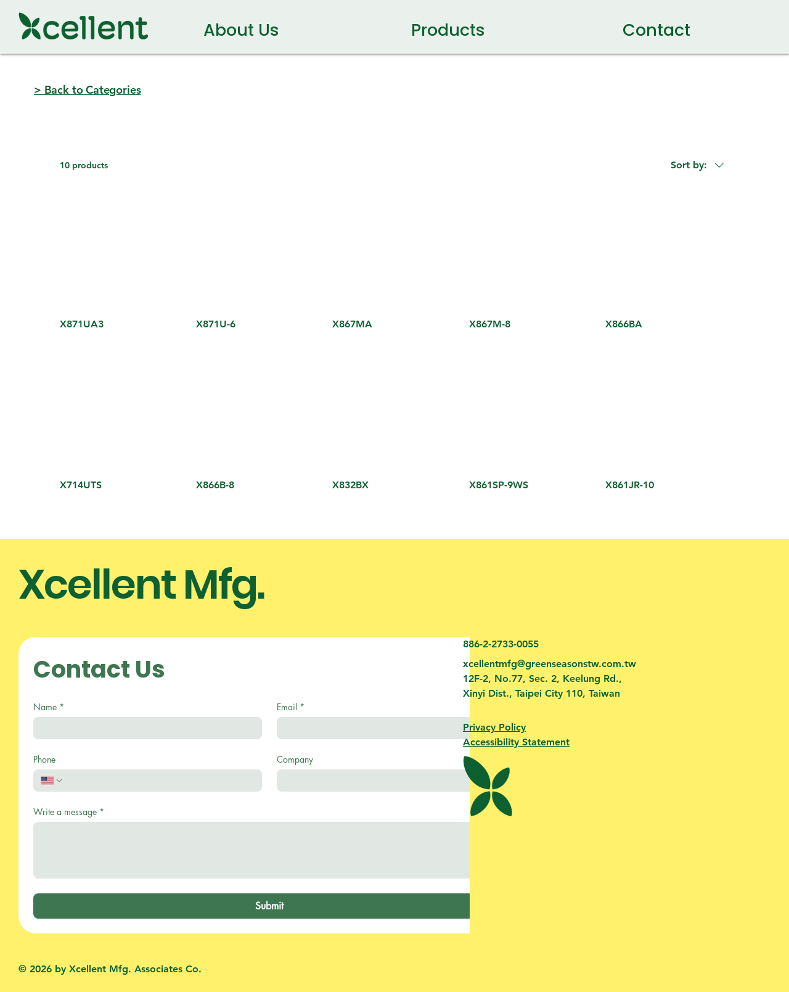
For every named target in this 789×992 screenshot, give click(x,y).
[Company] (387, 780)
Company (295, 759)
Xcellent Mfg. (141, 584)
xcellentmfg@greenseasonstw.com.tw (549, 664)
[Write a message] (269, 850)
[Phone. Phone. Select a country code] (52, 780)
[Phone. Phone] (159, 780)
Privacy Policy (494, 727)
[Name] (144, 728)
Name (48, 707)
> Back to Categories (87, 90)
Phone (44, 759)
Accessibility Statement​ (516, 742)
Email (291, 707)
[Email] (387, 728)
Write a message (68, 811)
